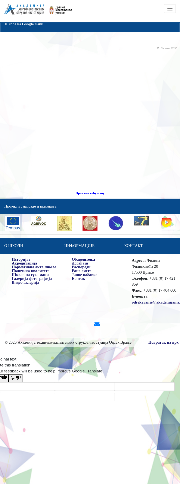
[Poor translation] (15, 378)
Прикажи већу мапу (89, 193)
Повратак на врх (163, 342)
